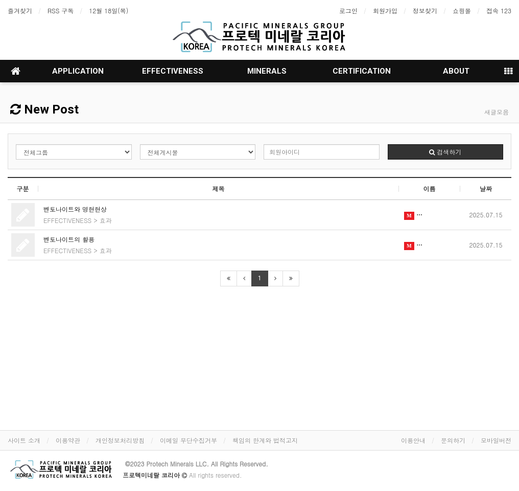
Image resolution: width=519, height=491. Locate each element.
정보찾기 (425, 10)
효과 (106, 220)
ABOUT (456, 71)
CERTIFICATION (362, 71)
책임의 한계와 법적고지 (265, 440)
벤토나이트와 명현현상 (75, 209)
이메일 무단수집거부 (188, 440)
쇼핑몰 (462, 10)
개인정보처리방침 (120, 440)
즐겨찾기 (20, 10)
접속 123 (498, 10)
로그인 (348, 10)
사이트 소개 (24, 440)
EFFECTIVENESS (172, 71)
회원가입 (385, 10)
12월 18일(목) (108, 10)
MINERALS (267, 71)
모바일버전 (496, 440)
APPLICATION (78, 71)
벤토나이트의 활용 (69, 239)
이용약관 (68, 440)
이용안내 (413, 440)
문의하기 (453, 440)
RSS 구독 (61, 10)
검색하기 (445, 151)
